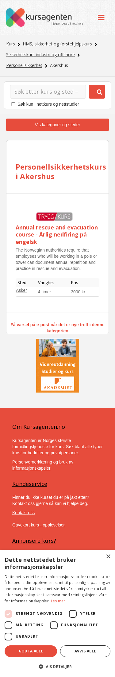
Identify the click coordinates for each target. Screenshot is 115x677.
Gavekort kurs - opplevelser (38, 524)
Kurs (10, 44)
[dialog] (57, 613)
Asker (21, 290)
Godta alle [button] (31, 651)
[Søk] (48, 92)
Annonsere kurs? (34, 540)
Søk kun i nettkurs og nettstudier (48, 104)
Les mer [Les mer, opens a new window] (58, 601)
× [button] (108, 556)
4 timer (44, 291)
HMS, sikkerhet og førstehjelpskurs (57, 44)
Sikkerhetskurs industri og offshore (40, 54)
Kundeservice (29, 483)
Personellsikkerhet (24, 65)
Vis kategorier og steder (57, 124)
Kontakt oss (23, 512)
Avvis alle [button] (85, 651)
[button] (57, 666)
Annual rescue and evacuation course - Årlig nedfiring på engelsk (57, 234)
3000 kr (78, 291)
